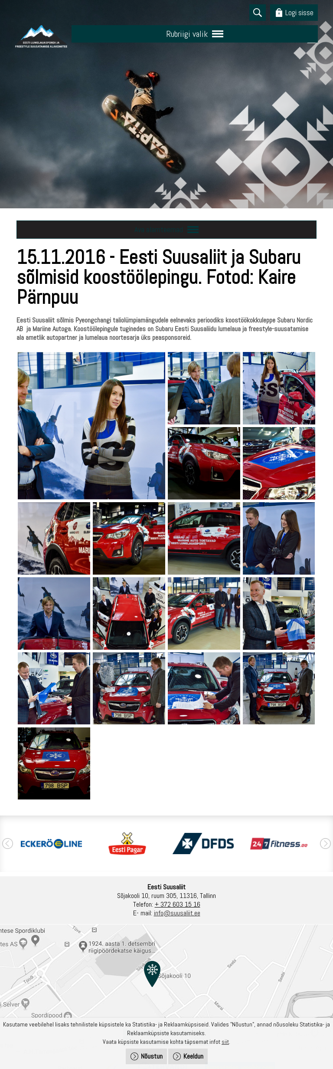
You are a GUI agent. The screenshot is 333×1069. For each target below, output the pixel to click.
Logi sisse (299, 12)
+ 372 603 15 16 (177, 904)
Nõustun (152, 1056)
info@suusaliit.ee (177, 913)
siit (225, 1042)
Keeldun (193, 1056)
